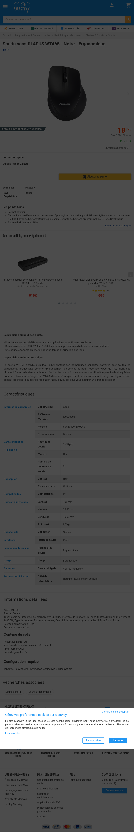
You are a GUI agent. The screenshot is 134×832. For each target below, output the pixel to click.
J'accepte (118, 740)
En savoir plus (12, 733)
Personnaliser (93, 740)
